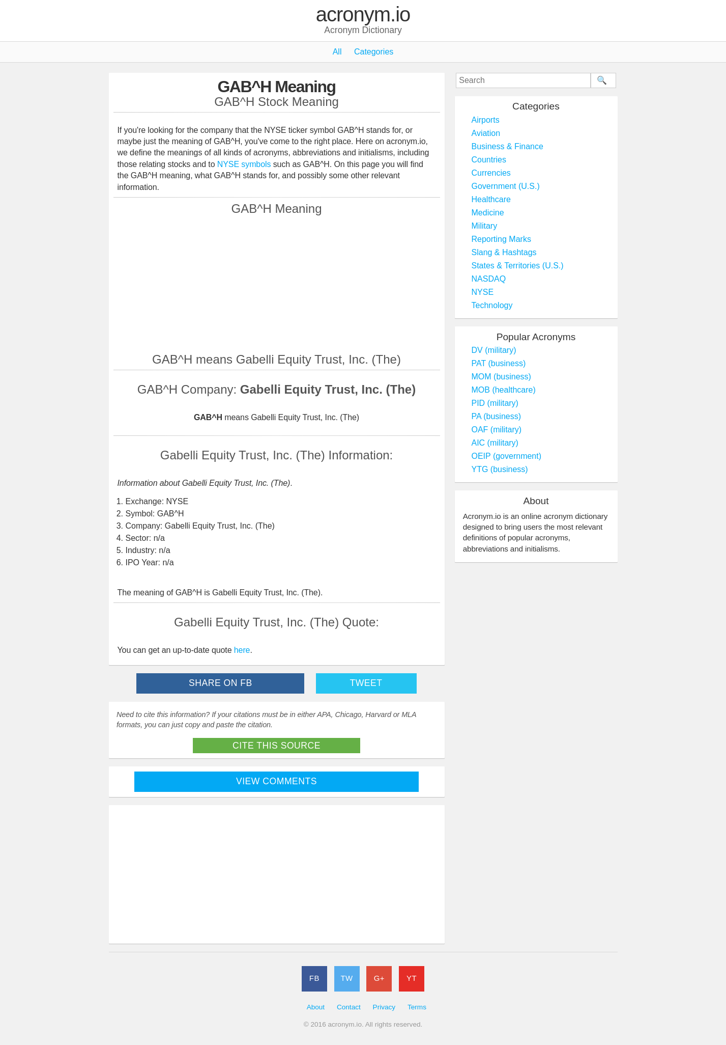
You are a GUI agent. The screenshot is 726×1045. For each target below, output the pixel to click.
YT (411, 978)
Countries (489, 159)
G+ (379, 978)
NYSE (483, 292)
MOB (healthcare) (504, 390)
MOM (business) (501, 376)
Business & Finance (507, 146)
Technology (492, 305)
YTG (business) (500, 469)
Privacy (384, 1007)
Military (485, 226)
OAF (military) (497, 429)
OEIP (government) (507, 456)
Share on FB (220, 683)
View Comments (276, 781)
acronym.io (363, 14)
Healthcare (491, 199)
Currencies (491, 173)
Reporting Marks (501, 239)
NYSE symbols (245, 164)
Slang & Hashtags (504, 252)
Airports (486, 120)
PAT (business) (499, 363)
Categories (373, 51)
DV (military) (494, 350)
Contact (349, 1007)
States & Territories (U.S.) (518, 265)
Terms (417, 1007)
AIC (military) (495, 442)
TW (346, 978)
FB (314, 978)
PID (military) (495, 403)
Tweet (366, 683)
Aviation (486, 133)
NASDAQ (489, 278)
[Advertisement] (276, 283)
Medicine (488, 212)
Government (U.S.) (506, 186)
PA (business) (496, 416)
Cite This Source (277, 745)
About (316, 1007)
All (337, 51)
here (242, 650)
